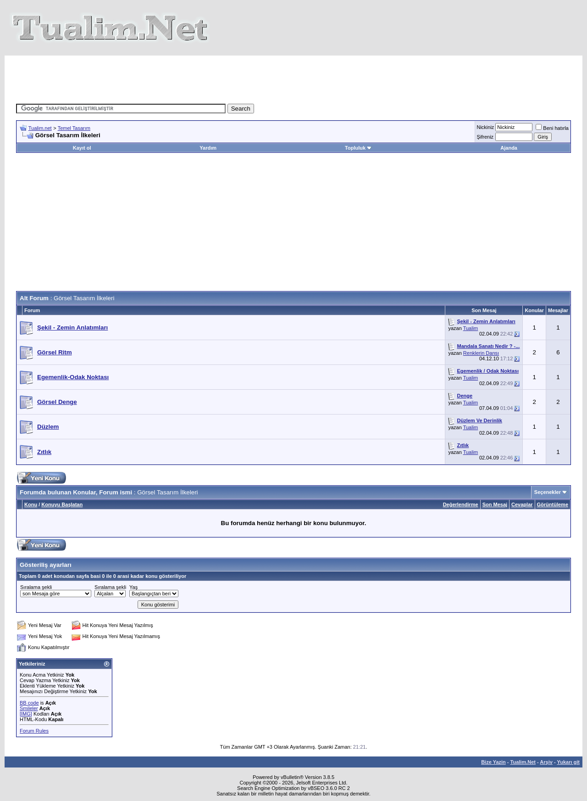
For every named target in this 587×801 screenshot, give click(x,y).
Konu (30, 504)
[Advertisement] (293, 76)
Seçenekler (547, 492)
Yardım (207, 148)
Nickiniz (485, 127)
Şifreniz (484, 137)
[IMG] (26, 714)
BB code (29, 703)
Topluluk (358, 148)
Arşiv (546, 762)
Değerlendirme (460, 504)
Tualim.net (40, 128)
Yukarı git (568, 762)
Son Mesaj (494, 504)
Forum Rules (34, 731)
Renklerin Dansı (481, 353)
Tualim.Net (523, 762)
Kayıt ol (82, 148)
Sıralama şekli (36, 587)
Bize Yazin (493, 762)
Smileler (29, 708)
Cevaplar (521, 504)
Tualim (470, 328)
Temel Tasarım (74, 128)
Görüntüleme (552, 504)
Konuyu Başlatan (62, 504)
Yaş (133, 587)
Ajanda (508, 148)
